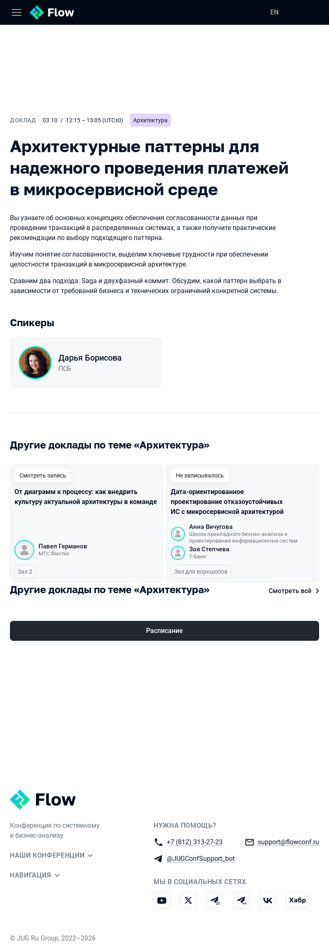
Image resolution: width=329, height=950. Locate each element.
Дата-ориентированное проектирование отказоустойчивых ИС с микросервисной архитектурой (227, 502)
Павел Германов (62, 546)
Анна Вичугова (211, 527)
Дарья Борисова (90, 358)
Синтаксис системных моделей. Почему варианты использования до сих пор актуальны (67, 624)
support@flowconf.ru (288, 841)
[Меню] (16, 12)
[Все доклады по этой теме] (164, 444)
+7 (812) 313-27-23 (195, 841)
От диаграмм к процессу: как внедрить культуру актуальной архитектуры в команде (85, 497)
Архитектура (150, 120)
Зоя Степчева (209, 549)
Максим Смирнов (64, 652)
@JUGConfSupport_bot (201, 858)
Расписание (164, 723)
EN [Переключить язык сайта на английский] (274, 12)
